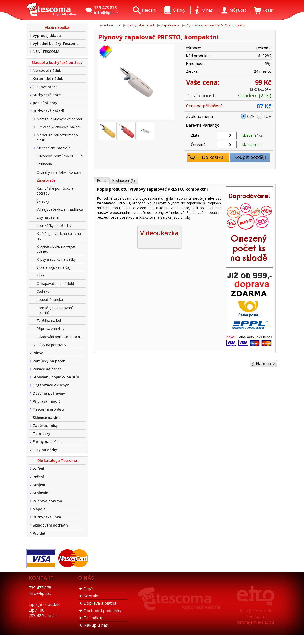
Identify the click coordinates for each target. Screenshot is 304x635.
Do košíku (205, 157)
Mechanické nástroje (54, 148)
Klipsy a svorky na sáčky (56, 259)
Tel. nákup (94, 618)
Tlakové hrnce (45, 86)
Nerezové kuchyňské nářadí (59, 119)
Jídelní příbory (45, 102)
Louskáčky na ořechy (54, 225)
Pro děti (40, 533)
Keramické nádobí (48, 78)
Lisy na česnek (48, 217)
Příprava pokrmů (47, 501)
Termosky (41, 433)
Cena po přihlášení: (204, 106)
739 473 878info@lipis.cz (106, 10)
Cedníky (43, 291)
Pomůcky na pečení (49, 360)
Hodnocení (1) (123, 180)
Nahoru (263, 363)
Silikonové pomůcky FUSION (60, 156)
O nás (89, 588)
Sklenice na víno (47, 417)
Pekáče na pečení (48, 369)
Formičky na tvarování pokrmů (55, 310)
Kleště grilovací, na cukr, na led (59, 236)
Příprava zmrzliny (50, 328)
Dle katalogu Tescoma (57, 460)
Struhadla (44, 164)
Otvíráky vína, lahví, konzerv (59, 172)
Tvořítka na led (49, 320)
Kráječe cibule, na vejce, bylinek (56, 249)
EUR (267, 116)
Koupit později (250, 157)
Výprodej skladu (47, 35)
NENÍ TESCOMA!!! (47, 51)
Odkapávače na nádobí (55, 283)
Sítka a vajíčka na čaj (53, 267)
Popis (101, 180)
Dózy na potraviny (51, 344)
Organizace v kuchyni (51, 385)
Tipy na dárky (45, 449)
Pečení (38, 476)
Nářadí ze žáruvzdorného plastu (57, 137)
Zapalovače (46, 180)
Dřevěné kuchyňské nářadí (58, 127)
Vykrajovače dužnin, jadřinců (60, 209)
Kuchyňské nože (47, 94)
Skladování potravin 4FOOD (59, 336)
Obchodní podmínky (102, 610)
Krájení (39, 484)
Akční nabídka (57, 27)
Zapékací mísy (45, 425)
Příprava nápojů (47, 401)
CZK (251, 116)
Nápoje (39, 509)
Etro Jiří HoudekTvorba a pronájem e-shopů (255, 616)
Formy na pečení (47, 441)
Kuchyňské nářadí (48, 110)
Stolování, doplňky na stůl (56, 377)
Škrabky (43, 201)
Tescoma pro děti (48, 409)
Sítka (40, 275)
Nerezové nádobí (47, 70)
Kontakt (91, 596)
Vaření (38, 468)
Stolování (41, 492)
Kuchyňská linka (47, 517)
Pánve (38, 352)
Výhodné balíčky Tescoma (56, 43)
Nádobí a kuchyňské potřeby (57, 62)
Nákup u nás (96, 625)
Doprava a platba (100, 603)
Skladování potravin (50, 525)
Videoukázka (159, 233)
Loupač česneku (50, 299)
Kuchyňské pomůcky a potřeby (55, 191)
